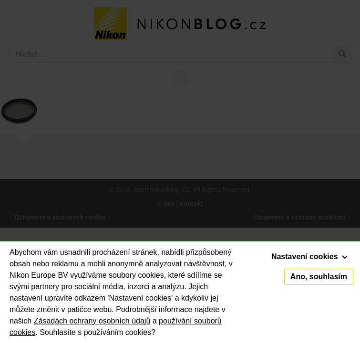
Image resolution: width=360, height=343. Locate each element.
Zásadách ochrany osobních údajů (92, 321)
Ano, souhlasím (318, 276)
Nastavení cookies (309, 256)
